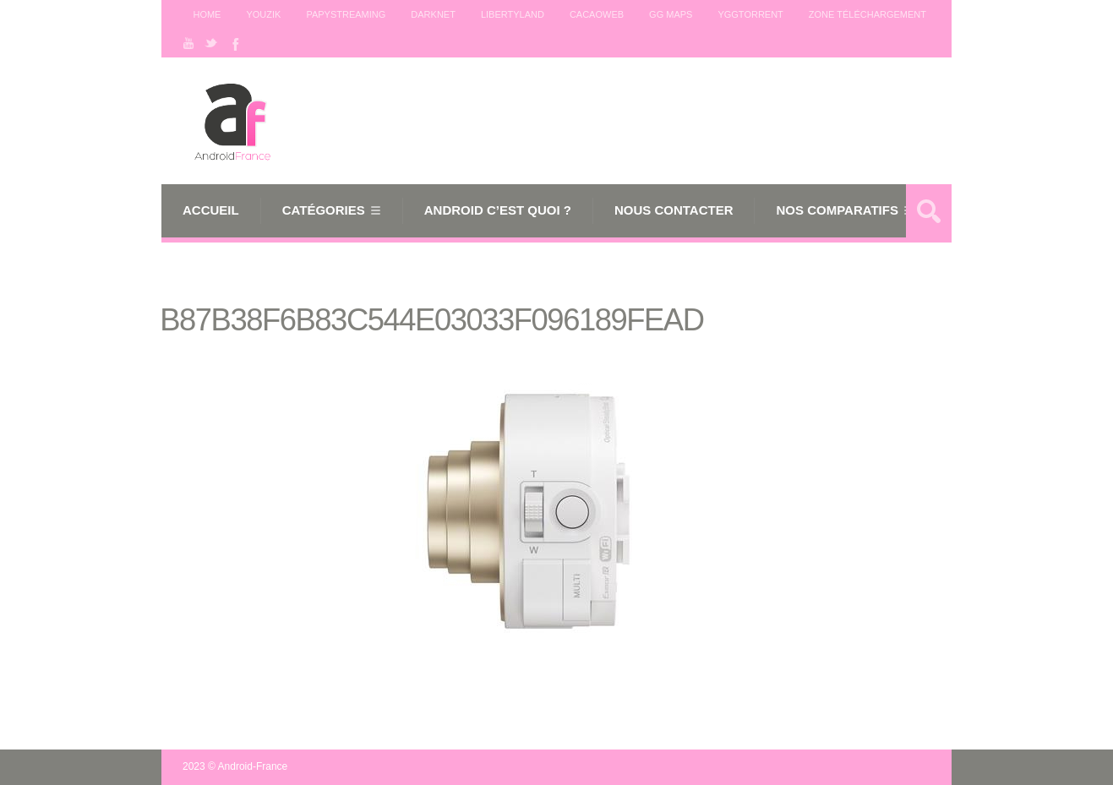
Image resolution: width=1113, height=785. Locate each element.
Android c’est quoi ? (497, 210)
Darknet (433, 14)
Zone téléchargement (867, 14)
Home (207, 14)
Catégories (323, 210)
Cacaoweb (597, 14)
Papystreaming (345, 14)
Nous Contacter (674, 210)
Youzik (263, 14)
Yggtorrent (750, 14)
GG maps (670, 14)
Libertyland (512, 14)
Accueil (211, 210)
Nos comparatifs (836, 210)
